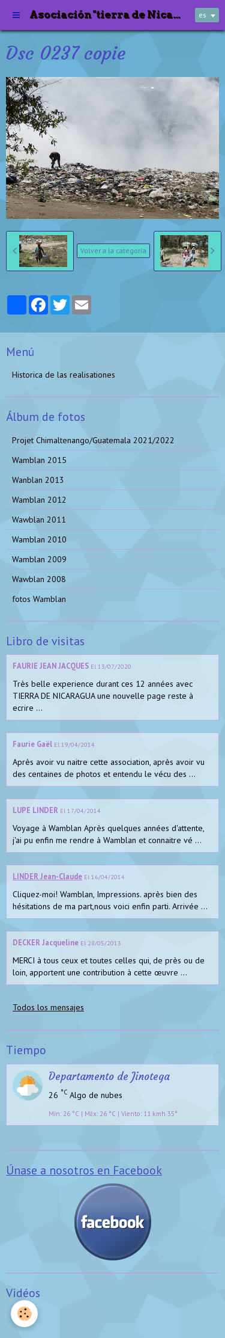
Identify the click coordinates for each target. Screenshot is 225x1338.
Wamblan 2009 (39, 559)
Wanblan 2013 (38, 479)
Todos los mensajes (48, 1007)
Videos (24, 1316)
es (202, 14)
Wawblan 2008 (39, 579)
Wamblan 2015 (39, 460)
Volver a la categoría (113, 250)
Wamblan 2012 (39, 499)
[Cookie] (24, 1313)
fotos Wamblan (39, 599)
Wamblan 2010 (39, 539)
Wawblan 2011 (39, 519)
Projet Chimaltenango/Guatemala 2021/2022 (93, 440)
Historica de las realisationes (63, 374)
